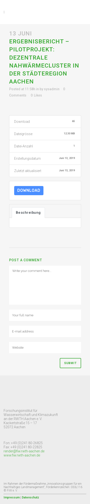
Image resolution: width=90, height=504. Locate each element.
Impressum (12, 497)
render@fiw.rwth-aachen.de (24, 451)
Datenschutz (30, 497)
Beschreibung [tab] (28, 212)
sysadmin (52, 89)
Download (28, 190)
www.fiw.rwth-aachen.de (22, 455)
